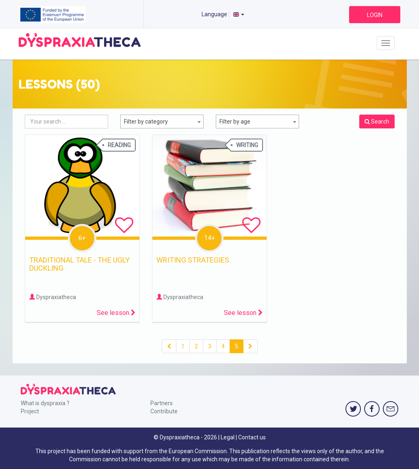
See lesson (116, 313)
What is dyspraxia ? (45, 403)
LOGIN (374, 15)
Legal (227, 437)
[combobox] (162, 121)
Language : (223, 14)
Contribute (164, 411)
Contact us (252, 437)
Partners (161, 403)
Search (377, 121)
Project (30, 411)
